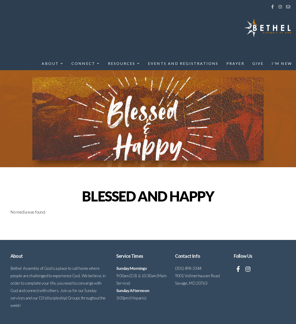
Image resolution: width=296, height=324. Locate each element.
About (52, 63)
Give (258, 63)
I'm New (282, 63)
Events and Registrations (183, 63)
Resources (124, 63)
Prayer (235, 63)
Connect (85, 63)
